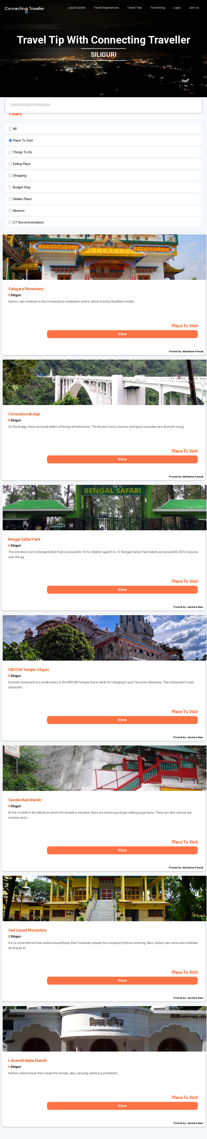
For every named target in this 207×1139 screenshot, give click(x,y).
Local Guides (76, 7)
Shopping (19, 176)
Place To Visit (23, 140)
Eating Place (22, 164)
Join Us (194, 7)
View (122, 334)
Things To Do (22, 152)
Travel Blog (157, 7)
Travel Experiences (106, 7)
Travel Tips (134, 7)
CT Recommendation (28, 222)
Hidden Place (22, 199)
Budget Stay (21, 187)
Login (177, 7)
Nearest (18, 211)
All (15, 129)
